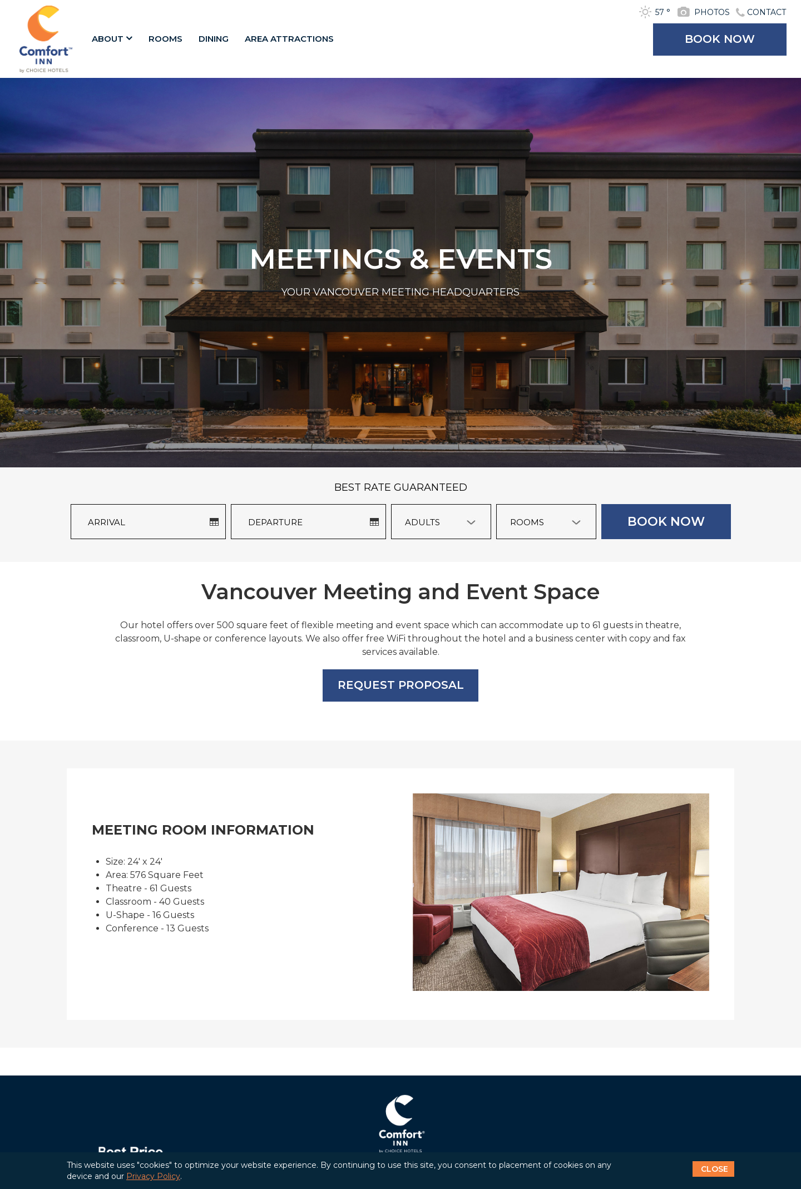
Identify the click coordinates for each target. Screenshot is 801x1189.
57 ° (662, 12)
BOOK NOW (720, 39)
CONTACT (766, 12)
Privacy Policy (153, 1176)
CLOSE (714, 1169)
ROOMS (165, 38)
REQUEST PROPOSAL (401, 685)
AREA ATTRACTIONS (289, 38)
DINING (214, 38)
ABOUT (112, 38)
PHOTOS (712, 12)
